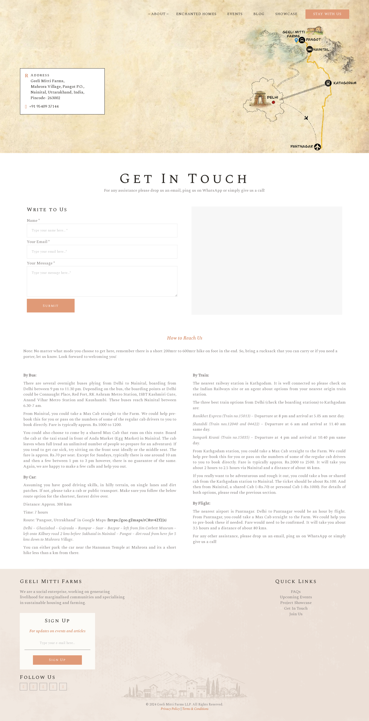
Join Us (296, 614)
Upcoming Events (296, 597)
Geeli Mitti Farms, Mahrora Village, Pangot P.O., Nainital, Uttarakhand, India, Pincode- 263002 (65, 87)
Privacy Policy (170, 708)
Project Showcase (296, 603)
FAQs (296, 592)
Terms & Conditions (195, 708)
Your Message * (102, 266)
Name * (102, 223)
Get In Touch (296, 608)
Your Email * (102, 245)
